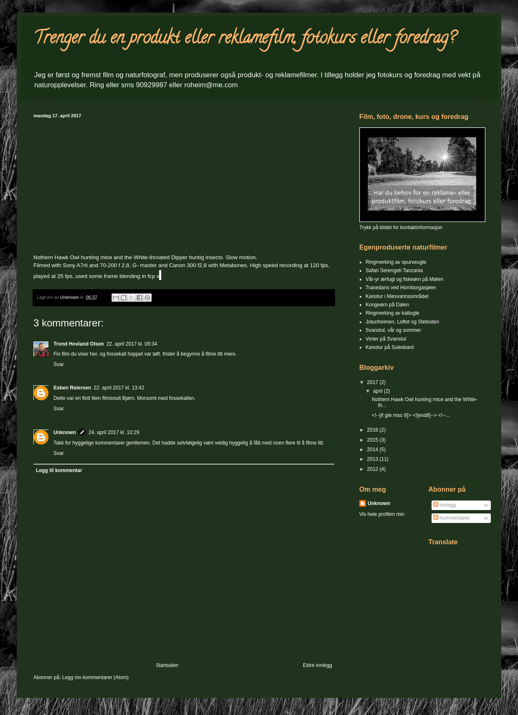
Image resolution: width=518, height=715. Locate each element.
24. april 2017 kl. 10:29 (114, 432)
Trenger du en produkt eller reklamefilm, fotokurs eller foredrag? (244, 39)
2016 (373, 430)
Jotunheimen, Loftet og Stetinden (402, 322)
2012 (373, 469)
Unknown (64, 432)
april (378, 391)
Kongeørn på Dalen (387, 305)
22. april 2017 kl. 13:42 (119, 388)
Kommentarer (451, 518)
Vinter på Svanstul (386, 339)
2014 (373, 449)
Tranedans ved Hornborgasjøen (401, 288)
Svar (58, 364)
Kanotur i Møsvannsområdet (397, 296)
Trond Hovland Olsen (78, 344)
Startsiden (167, 665)
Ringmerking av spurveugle (396, 262)
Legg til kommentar (59, 470)
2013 (373, 459)
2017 (373, 382)
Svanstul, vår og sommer (393, 330)
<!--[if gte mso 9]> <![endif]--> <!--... (411, 415)
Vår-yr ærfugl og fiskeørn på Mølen (404, 279)
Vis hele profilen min (381, 514)
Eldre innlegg (317, 665)
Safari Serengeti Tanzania (394, 270)
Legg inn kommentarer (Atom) (95, 677)
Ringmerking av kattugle (392, 313)
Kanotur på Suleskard (390, 347)
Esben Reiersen (72, 388)
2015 (373, 440)
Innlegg (444, 505)
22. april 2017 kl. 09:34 (132, 344)
